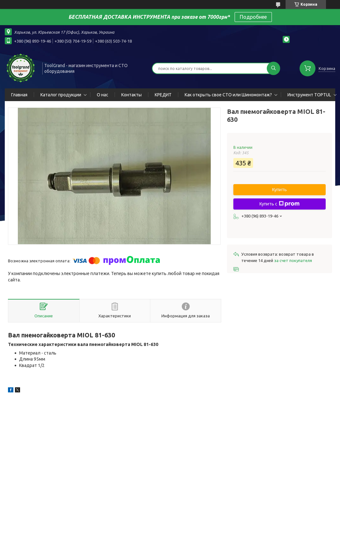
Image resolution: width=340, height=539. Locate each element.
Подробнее (253, 17)
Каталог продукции (60, 95)
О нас (102, 95)
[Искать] (273, 68)
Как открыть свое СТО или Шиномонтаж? (228, 95)
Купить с (279, 204)
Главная (19, 95)
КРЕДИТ (163, 95)
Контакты (131, 95)
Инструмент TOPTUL (309, 95)
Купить (279, 189)
